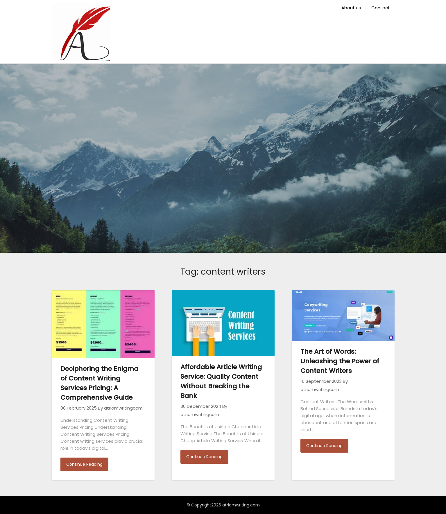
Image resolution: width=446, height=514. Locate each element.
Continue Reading (84, 464)
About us (351, 8)
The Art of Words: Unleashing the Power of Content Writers (339, 361)
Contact (380, 8)
